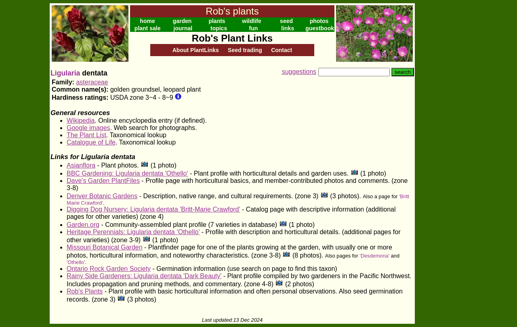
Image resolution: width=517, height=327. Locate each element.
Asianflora (81, 165)
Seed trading (245, 50)
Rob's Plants (85, 291)
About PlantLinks (195, 50)
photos (319, 21)
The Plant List (86, 135)
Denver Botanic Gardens (102, 196)
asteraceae (92, 82)
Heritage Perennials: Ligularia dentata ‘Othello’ (133, 231)
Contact (281, 50)
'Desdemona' (374, 256)
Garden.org (83, 224)
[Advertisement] (441, 124)
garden (182, 21)
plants (216, 21)
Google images (88, 127)
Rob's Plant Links (232, 38)
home (147, 21)
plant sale (148, 28)
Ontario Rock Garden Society (109, 268)
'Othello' (76, 262)
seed (286, 21)
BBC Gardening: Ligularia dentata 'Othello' (127, 173)
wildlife (251, 21)
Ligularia (65, 73)
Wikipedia (81, 120)
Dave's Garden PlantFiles (103, 180)
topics (218, 28)
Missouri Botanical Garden (105, 247)
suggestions (299, 71)
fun (253, 28)
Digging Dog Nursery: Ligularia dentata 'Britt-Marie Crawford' (153, 209)
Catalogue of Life (91, 142)
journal (183, 28)
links (287, 28)
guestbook (319, 28)
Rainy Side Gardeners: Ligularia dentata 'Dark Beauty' (144, 275)
